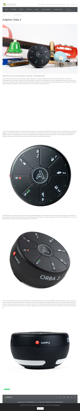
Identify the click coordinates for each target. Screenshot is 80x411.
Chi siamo (13, 9)
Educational (63, 4)
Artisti (37, 9)
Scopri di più (57, 405)
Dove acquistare (46, 9)
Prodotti (29, 9)
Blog (68, 4)
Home (6, 9)
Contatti (73, 4)
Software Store (58, 9)
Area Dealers (41, 4)
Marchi (21, 9)
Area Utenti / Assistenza (52, 4)
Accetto (40, 408)
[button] (77, 4)
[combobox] (70, 9)
